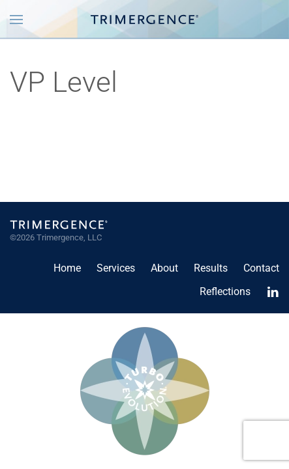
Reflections (225, 291)
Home (67, 268)
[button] (16, 19)
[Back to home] (144, 19)
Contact (261, 268)
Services (116, 268)
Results (211, 268)
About (164, 268)
